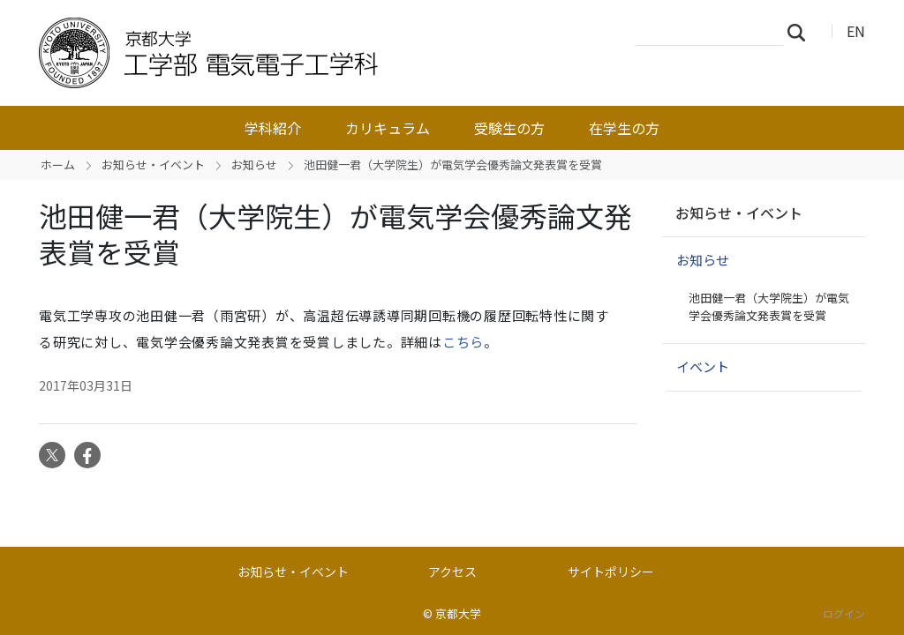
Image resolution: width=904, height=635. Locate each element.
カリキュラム (387, 127)
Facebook (87, 455)
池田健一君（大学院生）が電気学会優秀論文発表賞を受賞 (769, 306)
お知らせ (254, 164)
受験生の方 (509, 127)
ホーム (58, 164)
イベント (702, 366)
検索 (801, 32)
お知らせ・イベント (153, 164)
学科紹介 (273, 127)
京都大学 (458, 613)
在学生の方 (624, 127)
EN (856, 31)
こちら (463, 341)
